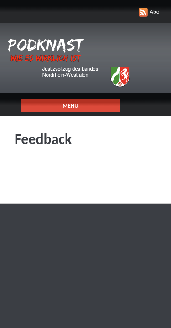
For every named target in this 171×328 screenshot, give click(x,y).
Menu (70, 105)
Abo (155, 11)
